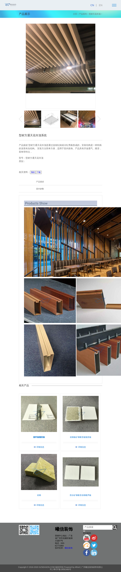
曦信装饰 (69, 548)
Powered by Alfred (72, 567)
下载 (39, 172)
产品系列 (83, 14)
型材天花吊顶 (95, 14)
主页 (75, 14)
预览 (33, 172)
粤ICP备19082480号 (62, 569)
